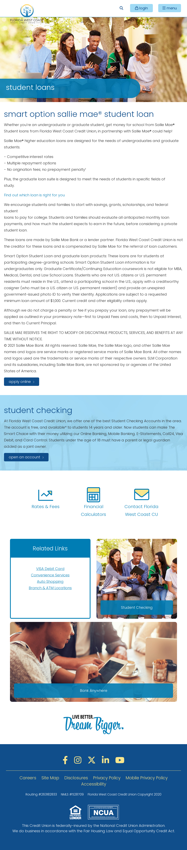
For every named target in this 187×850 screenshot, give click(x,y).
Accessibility (93, 784)
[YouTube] (119, 760)
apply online (20, 381)
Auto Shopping (50, 581)
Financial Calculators (93, 502)
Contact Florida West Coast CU (141, 502)
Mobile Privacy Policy (147, 778)
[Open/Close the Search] (121, 8)
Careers (28, 778)
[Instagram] (79, 760)
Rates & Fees (46, 498)
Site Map (50, 778)
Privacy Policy (106, 778)
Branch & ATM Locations (50, 587)
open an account (24, 457)
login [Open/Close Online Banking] (143, 8)
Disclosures (76, 778)
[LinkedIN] (106, 760)
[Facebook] (66, 760)
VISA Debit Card (50, 568)
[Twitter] (93, 760)
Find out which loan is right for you (34, 195)
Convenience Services (50, 575)
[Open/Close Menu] (169, 8)
